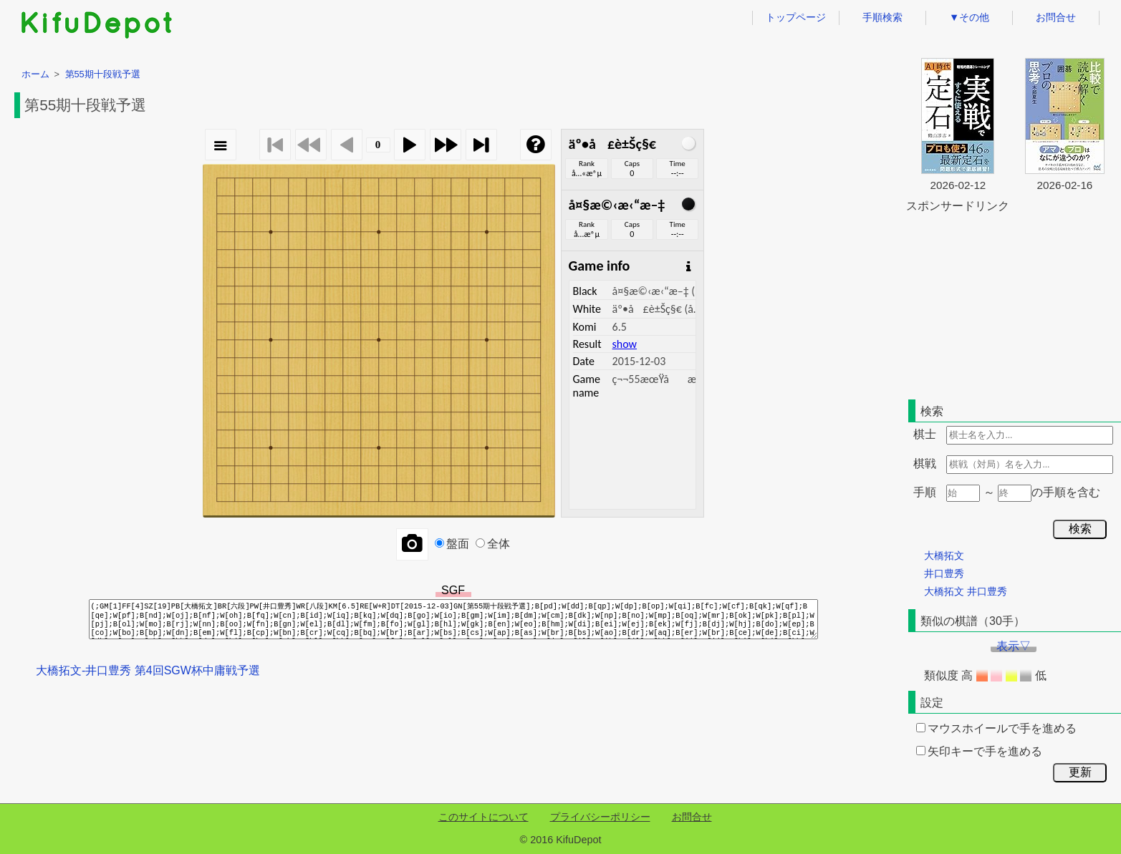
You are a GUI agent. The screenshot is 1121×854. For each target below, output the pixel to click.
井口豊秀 (944, 573)
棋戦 (924, 463)
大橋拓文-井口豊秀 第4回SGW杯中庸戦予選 (148, 670)
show (624, 344)
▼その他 (969, 17)
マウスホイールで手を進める (996, 728)
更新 (1080, 772)
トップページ (796, 17)
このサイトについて (483, 817)
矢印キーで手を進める (979, 751)
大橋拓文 (944, 555)
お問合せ (1056, 17)
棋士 (924, 434)
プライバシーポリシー (600, 817)
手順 (924, 492)
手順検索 (882, 17)
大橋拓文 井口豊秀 (965, 591)
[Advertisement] (1013, 303)
